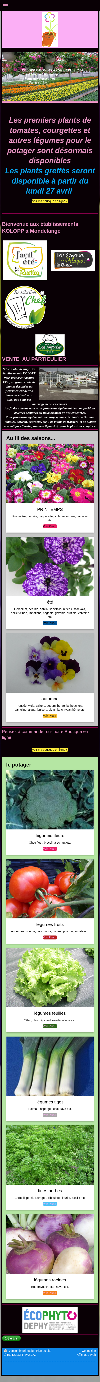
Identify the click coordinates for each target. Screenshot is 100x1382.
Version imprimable (19, 1350)
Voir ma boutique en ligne (48, 201)
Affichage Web (86, 1354)
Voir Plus (49, 526)
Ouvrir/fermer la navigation (50, 5)
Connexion (89, 1350)
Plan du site (43, 1350)
